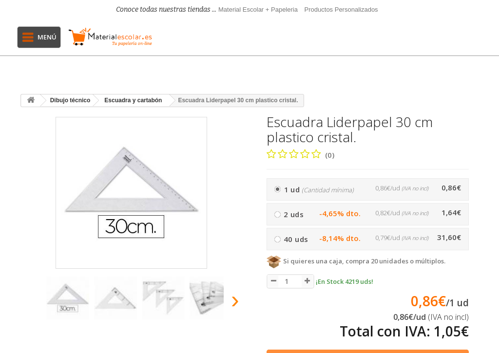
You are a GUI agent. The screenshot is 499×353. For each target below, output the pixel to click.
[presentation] (29, 303)
